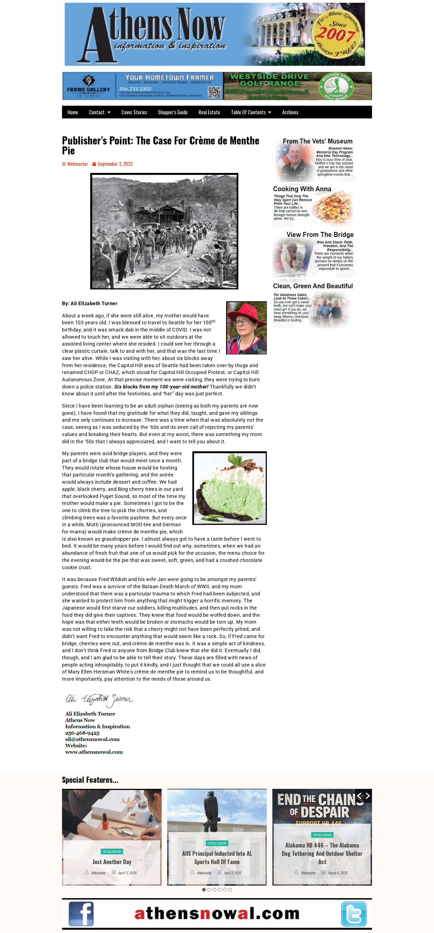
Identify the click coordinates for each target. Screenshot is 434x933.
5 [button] (225, 890)
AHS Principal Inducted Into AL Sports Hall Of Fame (217, 857)
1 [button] (204, 890)
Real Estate (209, 112)
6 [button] (230, 890)
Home (73, 112)
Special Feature (112, 852)
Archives (290, 112)
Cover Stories (134, 112)
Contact (99, 112)
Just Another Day (111, 862)
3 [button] (214, 890)
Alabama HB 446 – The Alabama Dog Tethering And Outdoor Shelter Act (322, 853)
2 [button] (209, 890)
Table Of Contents (251, 112)
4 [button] (219, 890)
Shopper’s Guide (173, 112)
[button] (359, 796)
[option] (111, 837)
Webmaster (98, 873)
